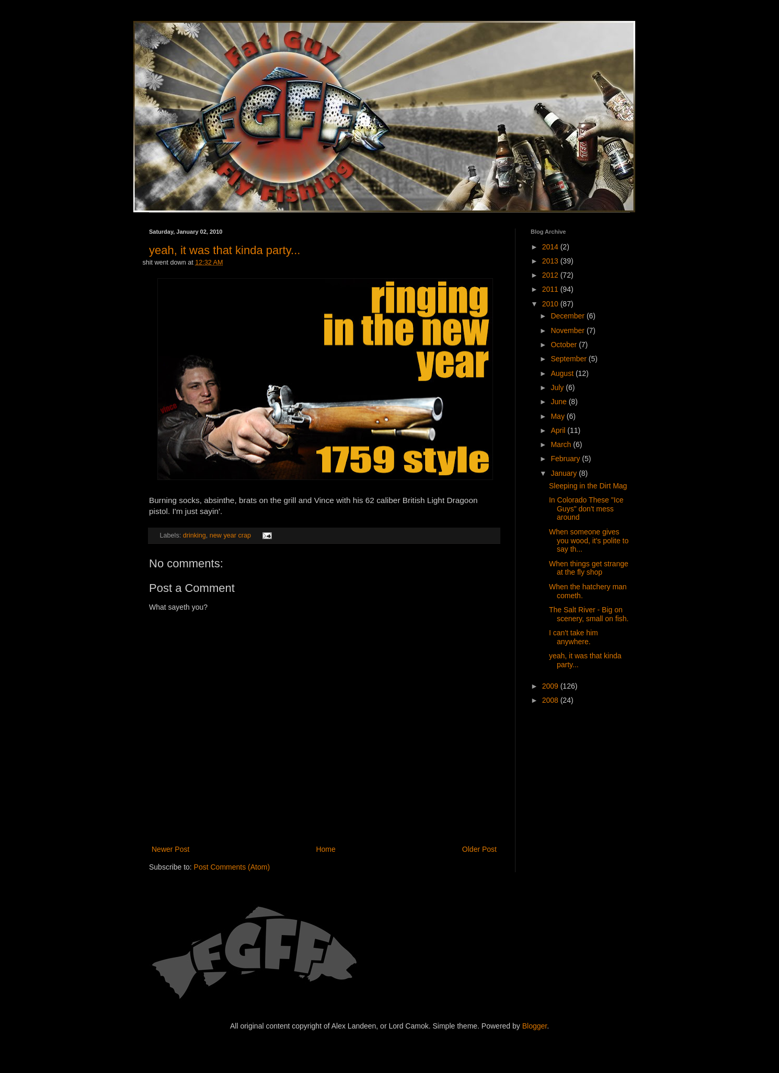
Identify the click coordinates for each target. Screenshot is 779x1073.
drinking (194, 535)
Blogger (534, 1026)
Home (325, 849)
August (563, 373)
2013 (551, 261)
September (569, 359)
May (558, 416)
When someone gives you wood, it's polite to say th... (588, 541)
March (562, 444)
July (558, 387)
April (559, 430)
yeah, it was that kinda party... (224, 250)
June (559, 401)
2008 (551, 700)
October (565, 344)
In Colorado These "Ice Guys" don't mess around (586, 509)
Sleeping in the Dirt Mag (588, 486)
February (566, 458)
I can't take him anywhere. (573, 637)
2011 (551, 289)
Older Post (479, 849)
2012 (551, 275)
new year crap (230, 535)
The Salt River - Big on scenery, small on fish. (588, 614)
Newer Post (170, 849)
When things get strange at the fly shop (588, 568)
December (568, 316)
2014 (551, 247)
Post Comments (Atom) (232, 867)
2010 (551, 304)
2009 (551, 686)
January (565, 473)
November (568, 330)
